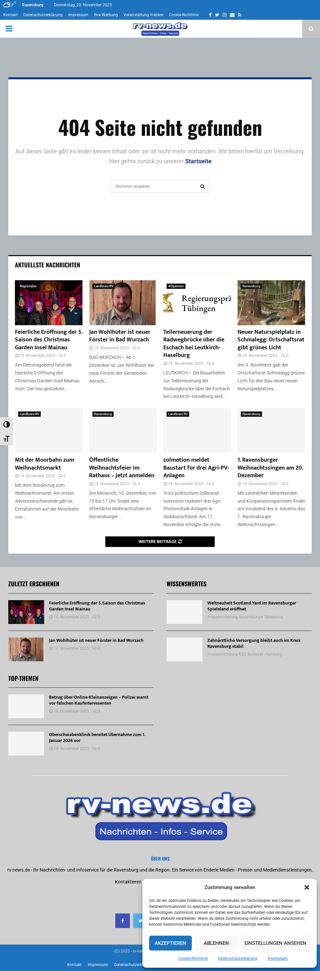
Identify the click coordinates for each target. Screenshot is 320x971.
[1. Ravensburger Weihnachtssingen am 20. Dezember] (271, 430)
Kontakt (10, 15)
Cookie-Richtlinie (193, 958)
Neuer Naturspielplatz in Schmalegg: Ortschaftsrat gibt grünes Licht (271, 340)
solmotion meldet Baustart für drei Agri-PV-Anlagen (196, 468)
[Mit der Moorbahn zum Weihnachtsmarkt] (48, 430)
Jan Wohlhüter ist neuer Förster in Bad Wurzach (119, 336)
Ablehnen (216, 943)
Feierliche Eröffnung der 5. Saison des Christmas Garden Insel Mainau (48, 340)
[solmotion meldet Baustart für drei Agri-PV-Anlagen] (197, 430)
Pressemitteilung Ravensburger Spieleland (245, 617)
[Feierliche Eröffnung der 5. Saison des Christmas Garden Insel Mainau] (48, 302)
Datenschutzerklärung (237, 958)
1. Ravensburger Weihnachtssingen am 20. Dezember (270, 468)
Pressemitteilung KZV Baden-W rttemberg (245, 654)
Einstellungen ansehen (275, 943)
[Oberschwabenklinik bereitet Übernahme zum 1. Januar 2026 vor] (26, 744)
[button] (306, 887)
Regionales (28, 286)
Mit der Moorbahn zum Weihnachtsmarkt (44, 464)
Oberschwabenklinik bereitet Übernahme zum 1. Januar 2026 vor (97, 737)
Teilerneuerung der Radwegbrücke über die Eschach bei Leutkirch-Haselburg (193, 343)
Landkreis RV (103, 286)
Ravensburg (251, 286)
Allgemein (176, 286)
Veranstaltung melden (143, 15)
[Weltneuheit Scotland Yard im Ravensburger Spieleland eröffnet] (184, 612)
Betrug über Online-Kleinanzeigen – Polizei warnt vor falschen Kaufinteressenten (98, 700)
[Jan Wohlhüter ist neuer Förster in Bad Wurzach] (123, 302)
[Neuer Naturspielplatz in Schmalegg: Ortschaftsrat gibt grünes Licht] (271, 302)
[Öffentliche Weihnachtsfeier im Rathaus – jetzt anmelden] (123, 430)
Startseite (198, 161)
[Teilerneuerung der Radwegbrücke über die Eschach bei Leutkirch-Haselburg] (197, 302)
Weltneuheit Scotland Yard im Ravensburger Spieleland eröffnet (251, 606)
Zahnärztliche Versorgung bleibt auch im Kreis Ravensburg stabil (253, 643)
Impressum (278, 958)
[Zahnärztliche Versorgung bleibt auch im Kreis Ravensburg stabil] (184, 649)
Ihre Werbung (106, 15)
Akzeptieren (170, 943)
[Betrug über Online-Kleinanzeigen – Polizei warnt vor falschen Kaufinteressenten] (26, 706)
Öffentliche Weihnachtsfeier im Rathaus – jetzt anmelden (121, 468)
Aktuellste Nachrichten (47, 264)
